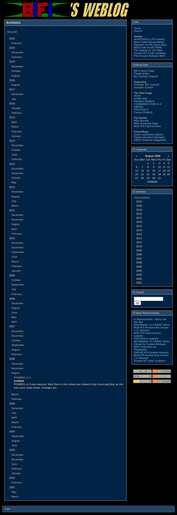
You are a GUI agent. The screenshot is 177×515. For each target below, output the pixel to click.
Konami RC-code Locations (149, 360)
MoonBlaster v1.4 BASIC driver (152, 324)
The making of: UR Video (148, 50)
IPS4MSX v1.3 (22, 377)
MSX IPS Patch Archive (147, 126)
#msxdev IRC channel (146, 84)
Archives (139, 191)
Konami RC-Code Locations (150, 53)
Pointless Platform (144, 101)
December (18, 52)
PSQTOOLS (141, 109)
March (15, 126)
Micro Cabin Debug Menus (149, 42)
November (18, 66)
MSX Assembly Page (146, 123)
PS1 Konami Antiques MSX (149, 55)
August (16, 75)
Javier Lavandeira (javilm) (148, 134)
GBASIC (139, 106)
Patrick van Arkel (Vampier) (149, 137)
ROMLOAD (140, 98)
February (17, 43)
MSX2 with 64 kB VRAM (148, 47)
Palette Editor (141, 73)
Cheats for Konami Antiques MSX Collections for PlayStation (150, 347)
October (16, 71)
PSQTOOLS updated (146, 338)
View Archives (142, 197)
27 (136, 178)
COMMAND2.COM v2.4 (147, 104)
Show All (12, 31)
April (14, 122)
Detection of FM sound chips (150, 44)
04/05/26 (152, 181)
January (16, 136)
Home (137, 28)
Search (138, 31)
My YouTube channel (146, 76)
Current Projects (143, 112)
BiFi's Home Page (144, 70)
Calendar (140, 149)
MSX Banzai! (141, 120)
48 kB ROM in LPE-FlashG (149, 39)
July (14, 99)
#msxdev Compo (143, 87)
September (18, 252)
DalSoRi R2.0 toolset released (151, 352)
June (14, 154)
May (14, 182)
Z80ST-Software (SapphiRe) (150, 140)
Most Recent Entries (146, 313)
